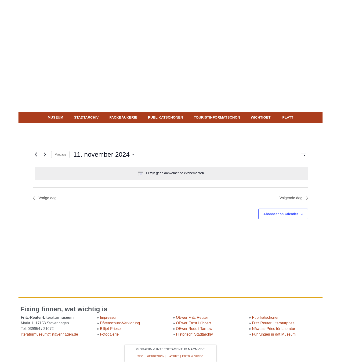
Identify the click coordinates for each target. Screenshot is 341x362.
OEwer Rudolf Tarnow (194, 329)
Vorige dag (45, 198)
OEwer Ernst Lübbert (193, 323)
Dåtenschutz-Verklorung (120, 323)
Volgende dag (293, 198)
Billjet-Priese (110, 329)
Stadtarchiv (86, 117)
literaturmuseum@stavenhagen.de (49, 334)
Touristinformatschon (217, 117)
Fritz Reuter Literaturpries (273, 323)
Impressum (109, 317)
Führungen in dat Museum (274, 334)
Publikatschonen (165, 117)
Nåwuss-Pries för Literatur (273, 329)
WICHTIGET (260, 117)
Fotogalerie (109, 334)
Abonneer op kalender (280, 214)
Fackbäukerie (123, 117)
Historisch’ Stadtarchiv (194, 334)
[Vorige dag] (36, 154)
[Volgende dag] (45, 154)
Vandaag (60, 154)
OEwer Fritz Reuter (192, 317)
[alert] (171, 173)
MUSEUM (55, 117)
